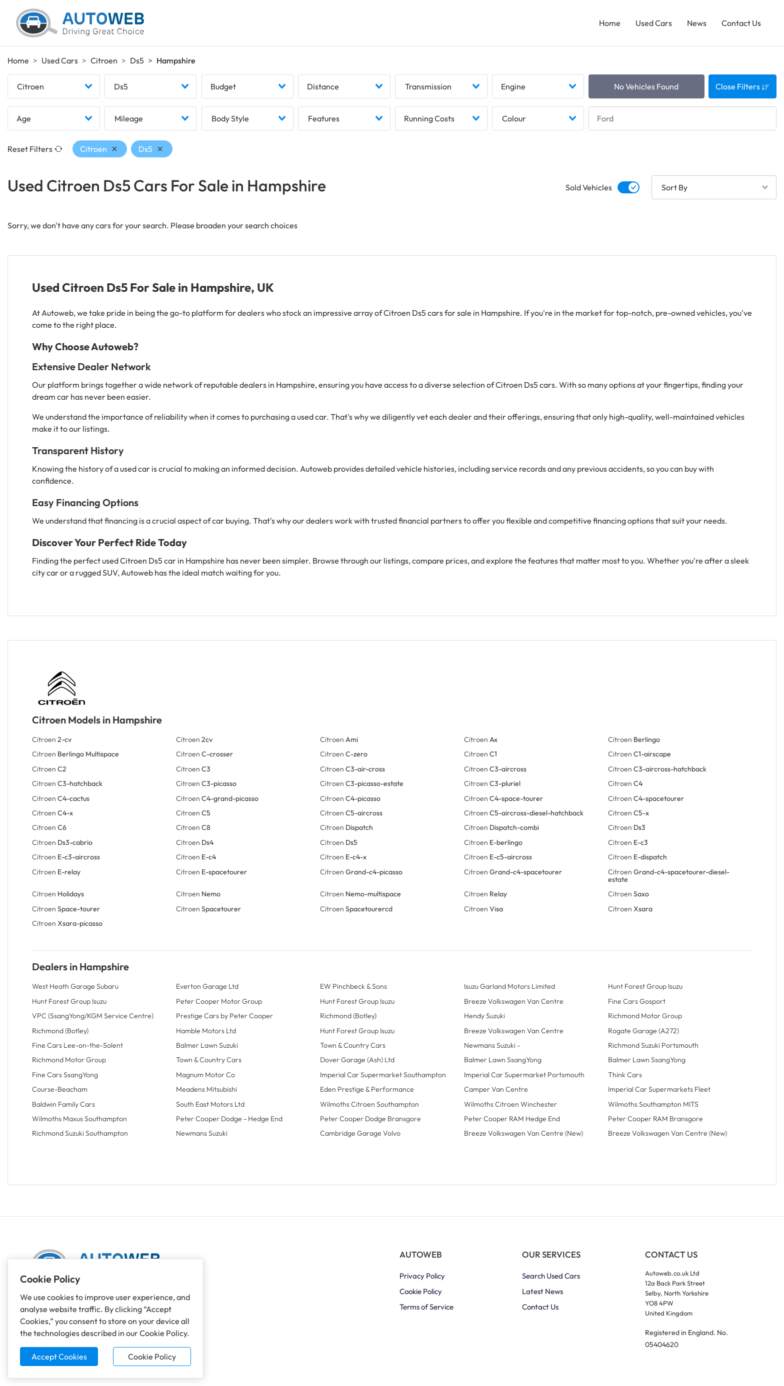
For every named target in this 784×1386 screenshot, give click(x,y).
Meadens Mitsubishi (206, 1089)
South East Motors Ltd (210, 1104)
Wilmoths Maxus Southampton (79, 1118)
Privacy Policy (422, 1276)
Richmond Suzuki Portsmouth (653, 1045)
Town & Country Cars (353, 1045)
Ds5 (137, 60)
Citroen (104, 60)
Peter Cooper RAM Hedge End (512, 1118)
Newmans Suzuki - (492, 1045)
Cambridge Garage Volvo (360, 1133)
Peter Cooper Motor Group (219, 1001)
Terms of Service (427, 1307)
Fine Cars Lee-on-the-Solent (77, 1045)
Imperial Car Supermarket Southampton (383, 1074)
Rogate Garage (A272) (643, 1030)
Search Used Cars (551, 1276)
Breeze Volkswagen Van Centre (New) (523, 1133)
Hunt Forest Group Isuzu (645, 986)
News (696, 23)
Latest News (542, 1291)
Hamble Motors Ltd (206, 1030)
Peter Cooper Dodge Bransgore (370, 1118)
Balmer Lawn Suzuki (207, 1045)
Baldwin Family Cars (63, 1104)
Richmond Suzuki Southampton (80, 1133)
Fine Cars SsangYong (65, 1074)
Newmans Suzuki (202, 1133)
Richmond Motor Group (645, 1015)
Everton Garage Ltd (207, 986)
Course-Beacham (60, 1089)
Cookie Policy (152, 1357)
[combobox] (54, 86)
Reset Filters (35, 149)
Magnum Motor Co (205, 1074)
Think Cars (625, 1074)
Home (609, 23)
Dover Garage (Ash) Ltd (357, 1059)
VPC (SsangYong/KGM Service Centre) (93, 1015)
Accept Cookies (59, 1357)
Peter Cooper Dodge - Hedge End (229, 1118)
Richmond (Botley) (348, 1015)
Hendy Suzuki (484, 1015)
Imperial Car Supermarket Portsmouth (524, 1074)
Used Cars (654, 23)
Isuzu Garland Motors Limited (509, 986)
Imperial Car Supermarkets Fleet (659, 1089)
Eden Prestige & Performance (367, 1089)
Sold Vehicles (589, 187)
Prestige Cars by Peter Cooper (224, 1015)
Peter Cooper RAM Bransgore (655, 1118)
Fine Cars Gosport (637, 1001)
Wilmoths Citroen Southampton (369, 1104)
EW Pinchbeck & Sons (353, 986)
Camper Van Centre (496, 1089)
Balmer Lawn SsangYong (503, 1059)
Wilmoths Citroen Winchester (510, 1104)
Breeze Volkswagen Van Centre (514, 1001)
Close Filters (743, 86)
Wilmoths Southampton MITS (653, 1104)
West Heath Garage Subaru (75, 986)
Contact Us (741, 23)
